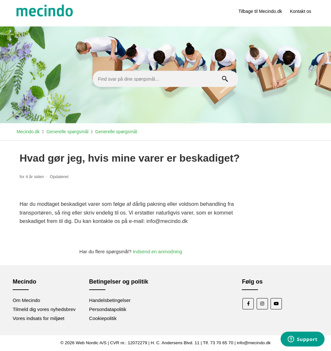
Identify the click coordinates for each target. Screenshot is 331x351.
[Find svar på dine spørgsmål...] (165, 79)
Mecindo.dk (28, 131)
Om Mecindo (26, 300)
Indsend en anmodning (157, 251)
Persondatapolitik (107, 309)
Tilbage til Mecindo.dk (260, 11)
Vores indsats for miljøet (38, 318)
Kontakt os (300, 11)
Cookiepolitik (103, 318)
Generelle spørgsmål (68, 131)
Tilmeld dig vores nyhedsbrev (44, 309)
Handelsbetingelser (110, 300)
